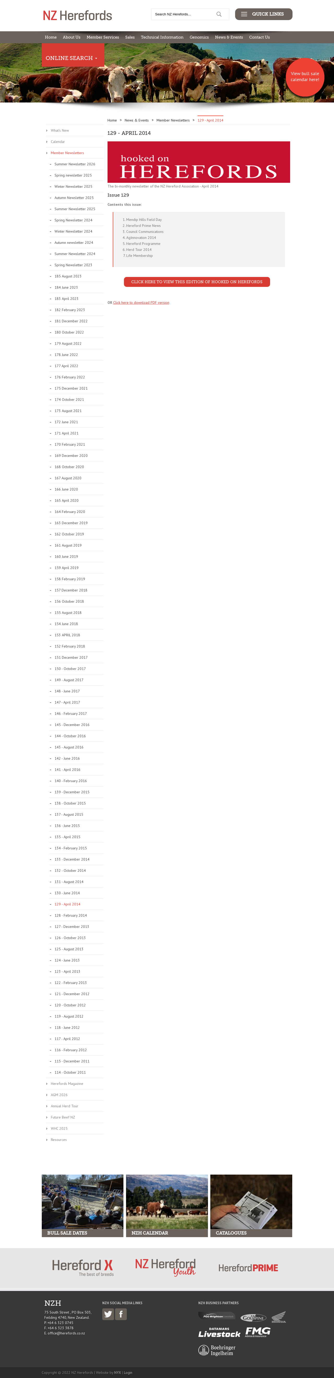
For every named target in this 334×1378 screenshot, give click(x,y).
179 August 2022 (68, 343)
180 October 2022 (69, 332)
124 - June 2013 (67, 960)
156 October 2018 (69, 601)
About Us (71, 37)
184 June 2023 (66, 287)
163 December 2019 (71, 523)
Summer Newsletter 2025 (75, 209)
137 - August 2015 (69, 814)
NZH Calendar (150, 1233)
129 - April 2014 (67, 904)
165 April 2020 (67, 500)
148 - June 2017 (67, 691)
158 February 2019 (70, 579)
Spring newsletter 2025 (73, 175)
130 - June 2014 (67, 893)
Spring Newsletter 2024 (73, 220)
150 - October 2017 (70, 668)
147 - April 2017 (67, 702)
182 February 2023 (70, 309)
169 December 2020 (71, 455)
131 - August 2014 (69, 881)
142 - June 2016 (67, 758)
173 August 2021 (68, 410)
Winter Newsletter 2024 (73, 231)
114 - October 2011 (70, 1072)
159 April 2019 (67, 567)
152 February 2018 (70, 646)
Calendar (58, 141)
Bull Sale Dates (67, 1233)
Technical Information (162, 37)
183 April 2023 (67, 298)
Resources (59, 1139)
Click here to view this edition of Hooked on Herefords (197, 282)
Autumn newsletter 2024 (74, 242)
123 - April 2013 (67, 971)
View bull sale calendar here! (305, 76)
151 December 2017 (71, 657)
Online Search (69, 58)
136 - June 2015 (67, 825)
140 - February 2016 (71, 780)
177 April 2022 (66, 366)
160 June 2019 (66, 556)
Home (51, 37)
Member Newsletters (67, 152)
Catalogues (231, 1233)
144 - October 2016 (70, 736)
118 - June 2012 (67, 1027)
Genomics (199, 37)
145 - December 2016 (72, 724)
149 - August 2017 (69, 680)
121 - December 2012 (72, 994)
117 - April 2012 (67, 1038)
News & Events (229, 37)
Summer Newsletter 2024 (75, 253)
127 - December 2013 (72, 926)
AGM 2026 (59, 1094)
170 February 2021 (70, 444)
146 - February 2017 (71, 713)
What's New (60, 130)
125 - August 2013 (69, 949)
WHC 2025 (59, 1128)
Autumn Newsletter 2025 (74, 197)
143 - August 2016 (69, 747)
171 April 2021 (67, 433)
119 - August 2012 (69, 1016)
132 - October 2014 (70, 870)
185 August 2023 (68, 276)
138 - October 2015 (70, 803)
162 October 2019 (69, 534)
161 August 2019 (68, 545)
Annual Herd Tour (64, 1106)
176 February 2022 (70, 377)
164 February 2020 (70, 511)
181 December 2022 (71, 321)
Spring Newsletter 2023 (73, 265)
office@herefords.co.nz (66, 1333)
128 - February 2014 (71, 915)
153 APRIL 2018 (67, 635)
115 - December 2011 (72, 1061)
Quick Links (268, 14)
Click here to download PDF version (141, 302)
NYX (117, 1372)
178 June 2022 (66, 354)
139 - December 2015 (72, 792)
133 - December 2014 (72, 859)
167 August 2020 (68, 478)
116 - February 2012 (71, 1050)
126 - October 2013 (70, 937)
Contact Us (259, 37)
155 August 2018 (68, 612)
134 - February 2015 (71, 848)
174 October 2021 (69, 399)
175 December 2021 (71, 388)
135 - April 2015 (67, 837)
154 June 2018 (66, 623)
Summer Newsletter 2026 (75, 164)
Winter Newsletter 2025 (73, 186)
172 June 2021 (66, 422)
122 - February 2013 (71, 982)
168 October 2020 (69, 466)
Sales (130, 37)
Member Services (103, 37)
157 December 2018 (71, 590)
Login (128, 1372)
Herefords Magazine (67, 1083)
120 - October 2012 (70, 1005)
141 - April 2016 (67, 769)
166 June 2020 (66, 489)
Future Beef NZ (63, 1117)
